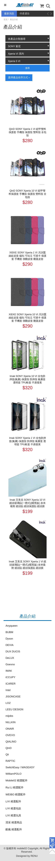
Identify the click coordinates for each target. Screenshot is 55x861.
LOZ (8, 702)
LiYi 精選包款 (13, 808)
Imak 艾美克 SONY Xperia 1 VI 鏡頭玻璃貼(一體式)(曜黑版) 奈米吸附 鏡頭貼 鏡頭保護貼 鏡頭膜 (27, 564)
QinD (9, 748)
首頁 (5, 19)
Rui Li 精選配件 (14, 787)
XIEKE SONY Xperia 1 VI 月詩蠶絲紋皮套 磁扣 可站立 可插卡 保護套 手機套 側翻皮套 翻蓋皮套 (27, 255)
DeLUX (10, 657)
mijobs (9, 715)
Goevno (10, 664)
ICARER (11, 683)
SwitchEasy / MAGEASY (20, 767)
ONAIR (10, 728)
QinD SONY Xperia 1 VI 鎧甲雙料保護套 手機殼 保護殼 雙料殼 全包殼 (27, 132)
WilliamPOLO (13, 773)
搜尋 (27, 68)
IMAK (9, 670)
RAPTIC (10, 760)
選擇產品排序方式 (19, 77)
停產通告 (25, 13)
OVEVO (10, 735)
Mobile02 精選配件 (16, 780)
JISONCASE (13, 696)
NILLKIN (11, 722)
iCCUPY (10, 677)
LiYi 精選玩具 (13, 815)
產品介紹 (14, 19)
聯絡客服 (52, 845)
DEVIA (10, 645)
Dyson (9, 638)
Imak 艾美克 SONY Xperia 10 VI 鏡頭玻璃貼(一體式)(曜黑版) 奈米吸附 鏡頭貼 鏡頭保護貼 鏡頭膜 (27, 503)
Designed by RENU (27, 856)
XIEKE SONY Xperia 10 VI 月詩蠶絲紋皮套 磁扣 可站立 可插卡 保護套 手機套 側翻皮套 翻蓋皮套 (27, 317)
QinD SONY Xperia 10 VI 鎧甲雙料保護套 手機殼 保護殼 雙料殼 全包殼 (27, 194)
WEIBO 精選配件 (16, 794)
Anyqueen (11, 625)
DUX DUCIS (13, 651)
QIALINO (11, 741)
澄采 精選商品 (14, 822)
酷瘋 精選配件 (14, 829)
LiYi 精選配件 (13, 801)
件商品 (52, 840)
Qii (7, 754)
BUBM (9, 632)
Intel (8, 690)
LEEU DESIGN (14, 709)
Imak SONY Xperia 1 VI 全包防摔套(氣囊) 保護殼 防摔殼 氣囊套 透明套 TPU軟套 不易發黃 (27, 441)
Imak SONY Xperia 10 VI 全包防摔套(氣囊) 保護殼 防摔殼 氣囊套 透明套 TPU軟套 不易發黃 (28, 379)
